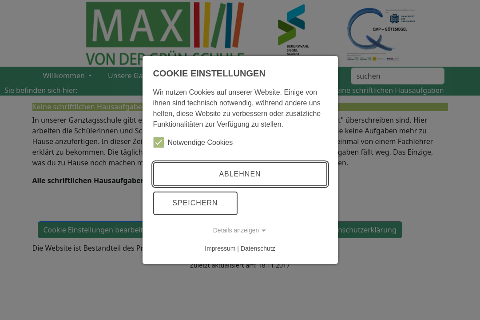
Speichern (195, 203)
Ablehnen (240, 174)
